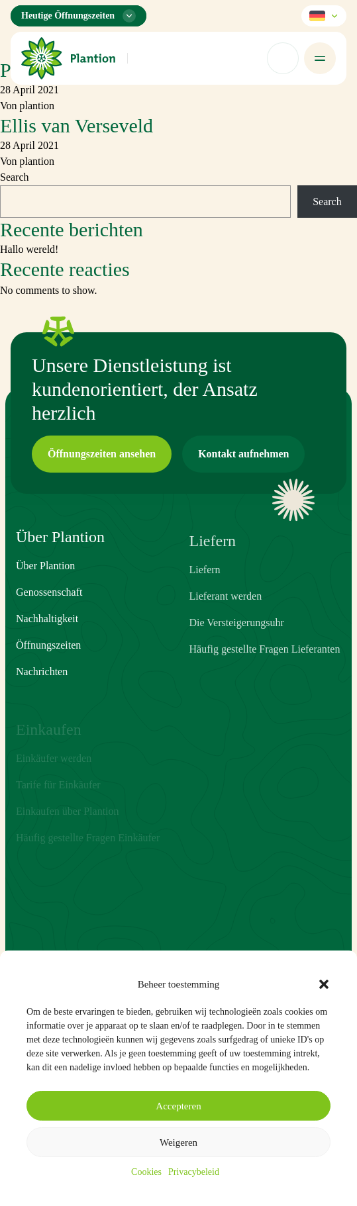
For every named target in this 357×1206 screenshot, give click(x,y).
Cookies (146, 1172)
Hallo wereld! (29, 249)
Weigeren (178, 1142)
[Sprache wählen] (323, 15)
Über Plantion (45, 586)
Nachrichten (42, 692)
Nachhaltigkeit (47, 639)
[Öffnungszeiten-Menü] (78, 15)
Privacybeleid (193, 1172)
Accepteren (178, 1106)
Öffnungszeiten (48, 665)
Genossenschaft (49, 612)
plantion (37, 105)
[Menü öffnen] (320, 58)
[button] (324, 984)
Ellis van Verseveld (76, 125)
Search (14, 177)
